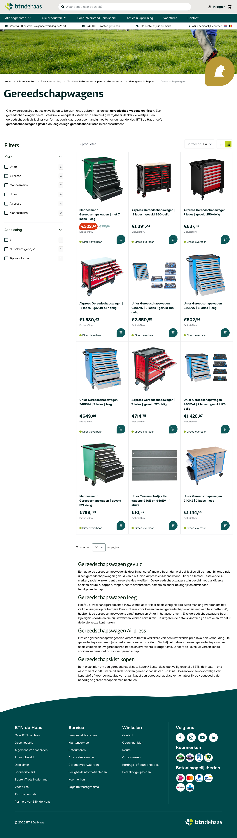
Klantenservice (79, 743)
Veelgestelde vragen (83, 735)
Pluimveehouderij (51, 81)
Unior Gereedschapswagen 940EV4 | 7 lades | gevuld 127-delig (205, 404)
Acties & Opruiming (140, 18)
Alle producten (54, 18)
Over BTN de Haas (27, 735)
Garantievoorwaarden (84, 765)
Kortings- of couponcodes (140, 765)
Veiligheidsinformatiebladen (88, 772)
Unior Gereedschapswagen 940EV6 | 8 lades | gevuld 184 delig (152, 308)
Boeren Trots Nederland (31, 779)
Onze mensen (131, 757)
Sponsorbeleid (25, 772)
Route (126, 750)
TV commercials (25, 794)
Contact (193, 18)
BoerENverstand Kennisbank (96, 18)
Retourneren (77, 750)
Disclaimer (22, 765)
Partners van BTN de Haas (32, 802)
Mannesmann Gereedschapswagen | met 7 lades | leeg (99, 214)
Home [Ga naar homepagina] (7, 81)
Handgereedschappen (142, 81)
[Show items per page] (99, 547)
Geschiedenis (24, 743)
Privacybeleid (24, 757)
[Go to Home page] (23, 7)
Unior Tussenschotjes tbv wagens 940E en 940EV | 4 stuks (150, 500)
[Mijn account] (216, 7)
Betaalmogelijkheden (136, 772)
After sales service (81, 757)
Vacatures (170, 18)
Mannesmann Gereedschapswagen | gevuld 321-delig (100, 500)
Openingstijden (132, 743)
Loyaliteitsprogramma (84, 787)
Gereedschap (115, 81)
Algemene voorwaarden (31, 750)
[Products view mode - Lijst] (221, 144)
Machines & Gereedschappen (84, 81)
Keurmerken (77, 779)
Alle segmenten (18, 18)
